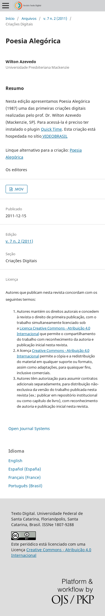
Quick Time (51, 129)
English (15, 460)
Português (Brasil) (25, 485)
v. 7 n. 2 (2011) (55, 18)
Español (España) (24, 469)
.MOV (18, 189)
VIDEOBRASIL (54, 136)
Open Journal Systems (29, 428)
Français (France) (24, 477)
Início (10, 18)
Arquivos (29, 18)
